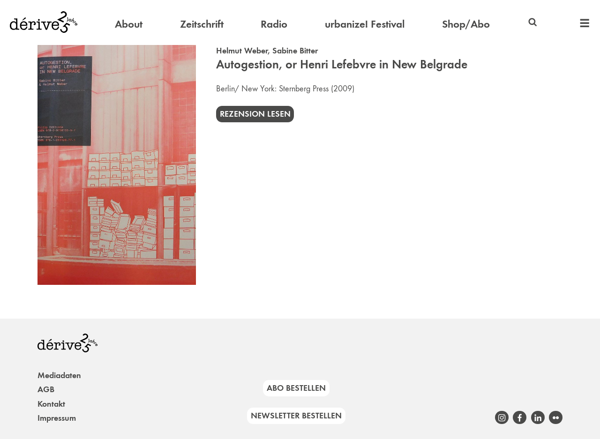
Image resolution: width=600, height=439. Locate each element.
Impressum (57, 418)
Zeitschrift (202, 23)
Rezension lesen (255, 114)
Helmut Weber (242, 50)
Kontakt (51, 404)
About (128, 23)
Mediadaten (59, 375)
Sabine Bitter (295, 50)
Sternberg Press (304, 88)
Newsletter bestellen (296, 415)
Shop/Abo (466, 23)
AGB (46, 389)
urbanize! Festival (365, 23)
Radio (274, 23)
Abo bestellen (296, 388)
